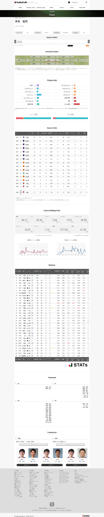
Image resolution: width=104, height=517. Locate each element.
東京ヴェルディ (17, 480)
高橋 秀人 (48, 403)
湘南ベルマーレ (32, 484)
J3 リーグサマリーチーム (64, 480)
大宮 (24, 300)
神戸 (24, 278)
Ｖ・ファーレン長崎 (18, 496)
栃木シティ (31, 480)
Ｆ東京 (27, 137)
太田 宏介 (85, 392)
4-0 (29, 315)
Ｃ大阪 (24, 290)
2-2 (29, 325)
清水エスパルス (17, 485)
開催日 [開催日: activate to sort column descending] (19, 271)
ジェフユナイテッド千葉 (19, 476)
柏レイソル (16, 477)
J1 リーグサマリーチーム (64, 472)
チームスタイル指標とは (79, 480)
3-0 (29, 305)
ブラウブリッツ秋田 (33, 476)
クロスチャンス (66, 88)
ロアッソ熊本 (46, 494)
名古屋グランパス (17, 486)
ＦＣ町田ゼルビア (17, 481)
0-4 (29, 280)
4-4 (29, 323)
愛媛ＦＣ (46, 490)
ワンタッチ (29, 88)
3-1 (29, 283)
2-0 (29, 290)
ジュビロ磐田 (31, 489)
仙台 (24, 313)
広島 (24, 288)
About (71, 7)
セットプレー (28, 97)
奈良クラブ (46, 485)
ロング (30, 94)
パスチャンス (66, 91)
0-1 (29, 288)
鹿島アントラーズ (17, 472)
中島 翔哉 (48, 420)
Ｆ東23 (27, 152)
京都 (27, 183)
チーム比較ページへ (33, 444)
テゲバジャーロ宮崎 (33, 496)
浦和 (24, 298)
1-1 (29, 275)
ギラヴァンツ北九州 (48, 492)
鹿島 (24, 308)
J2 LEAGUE (31, 470)
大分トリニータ (32, 495)
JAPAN (51, 7)
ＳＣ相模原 (46, 476)
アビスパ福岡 (16, 495)
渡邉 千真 (85, 403)
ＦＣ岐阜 (46, 481)
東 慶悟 (49, 418)
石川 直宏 (48, 413)
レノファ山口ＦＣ (47, 487)
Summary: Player (41, 7)
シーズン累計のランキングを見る (80, 235)
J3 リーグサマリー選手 (64, 481)
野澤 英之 (48, 417)
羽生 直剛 (48, 415)
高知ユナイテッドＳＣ (48, 491)
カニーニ (86, 395)
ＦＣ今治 (31, 492)
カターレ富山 (31, 487)
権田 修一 (48, 388)
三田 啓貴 (48, 407)
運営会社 (57, 508)
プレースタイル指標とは (79, 479)
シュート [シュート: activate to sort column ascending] (61, 133)
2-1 (29, 285)
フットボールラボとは (79, 475)
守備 (69, 101)
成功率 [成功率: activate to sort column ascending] (67, 133)
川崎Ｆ (24, 280)
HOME (20, 7)
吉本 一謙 (85, 393)
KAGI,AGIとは (77, 477)
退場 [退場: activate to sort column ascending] (84, 133)
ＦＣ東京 (16, 479)
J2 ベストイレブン (63, 479)
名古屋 (27, 162)
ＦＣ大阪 (46, 484)
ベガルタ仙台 (31, 475)
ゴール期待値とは (78, 482)
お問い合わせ (62, 508)
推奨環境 (44, 508)
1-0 (29, 293)
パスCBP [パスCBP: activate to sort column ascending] (62, 271)
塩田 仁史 (48, 387)
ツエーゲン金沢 (47, 480)
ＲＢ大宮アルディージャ (34, 481)
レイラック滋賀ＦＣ (48, 482)
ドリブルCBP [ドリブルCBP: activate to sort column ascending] (72, 272)
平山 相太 (85, 407)
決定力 (31, 85)
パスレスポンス (29, 101)
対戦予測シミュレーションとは (80, 481)
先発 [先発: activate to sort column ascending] (38, 133)
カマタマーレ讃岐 (47, 489)
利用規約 (40, 508)
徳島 (24, 303)
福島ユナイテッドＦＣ (48, 472)
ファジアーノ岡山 (17, 492)
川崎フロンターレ (17, 482)
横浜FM (24, 293)
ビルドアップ (66, 94)
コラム (76, 472)
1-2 (29, 278)
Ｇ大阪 (24, 305)
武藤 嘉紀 (48, 410)
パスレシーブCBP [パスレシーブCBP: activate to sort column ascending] (77, 272)
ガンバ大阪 (16, 489)
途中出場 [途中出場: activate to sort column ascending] (44, 133)
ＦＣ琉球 (46, 496)
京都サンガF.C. (17, 487)
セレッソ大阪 (16, 490)
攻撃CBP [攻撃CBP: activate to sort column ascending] (57, 271)
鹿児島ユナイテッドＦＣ (49, 495)
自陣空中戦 (67, 97)
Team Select (82, 7)
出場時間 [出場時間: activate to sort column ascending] (49, 133)
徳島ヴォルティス (32, 491)
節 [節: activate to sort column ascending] (16, 271)
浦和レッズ (16, 475)
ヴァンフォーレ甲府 (33, 485)
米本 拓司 (48, 405)
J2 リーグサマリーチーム (64, 476)
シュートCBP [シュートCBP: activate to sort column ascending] (82, 272)
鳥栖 (24, 285)
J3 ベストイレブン (63, 482)
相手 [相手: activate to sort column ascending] (24, 271)
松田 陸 (86, 397)
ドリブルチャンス (65, 85)
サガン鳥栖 (31, 494)
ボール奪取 (67, 104)
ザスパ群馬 (46, 475)
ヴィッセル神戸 (17, 491)
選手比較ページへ (70, 444)
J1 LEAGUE (16, 470)
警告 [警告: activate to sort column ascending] (78, 133)
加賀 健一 (85, 390)
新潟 (24, 310)
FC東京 (27, 141)
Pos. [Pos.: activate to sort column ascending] (40, 271)
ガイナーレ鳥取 (47, 486)
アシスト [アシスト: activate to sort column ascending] (73, 133)
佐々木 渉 (48, 422)
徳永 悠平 (85, 387)
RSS (87, 45)
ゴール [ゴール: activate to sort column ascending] (55, 133)
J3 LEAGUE (46, 470)
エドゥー (86, 405)
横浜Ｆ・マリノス (17, 484)
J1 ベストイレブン (63, 475)
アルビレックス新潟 (33, 486)
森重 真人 (85, 388)
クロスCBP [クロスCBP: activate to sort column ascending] (67, 272)
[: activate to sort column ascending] (19, 133)
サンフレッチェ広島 (18, 494)
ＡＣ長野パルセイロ (48, 479)
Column (62, 7)
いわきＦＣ (31, 479)
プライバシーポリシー (51, 508)
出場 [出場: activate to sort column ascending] (32, 133)
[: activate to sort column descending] (16, 133)
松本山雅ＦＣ (46, 477)
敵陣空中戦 (30, 104)
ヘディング (29, 91)
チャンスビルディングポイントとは (43, 235)
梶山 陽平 (48, 408)
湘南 (27, 173)
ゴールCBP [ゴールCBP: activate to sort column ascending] (87, 272)
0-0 (29, 303)
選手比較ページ (27, 465)
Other (76, 470)
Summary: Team (30, 7)
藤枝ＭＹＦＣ (31, 490)
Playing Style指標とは (73, 108)
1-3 (29, 350)
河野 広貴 (48, 412)
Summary (61, 470)
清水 (24, 283)
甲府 (24, 275)
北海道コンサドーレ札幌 (34, 472)
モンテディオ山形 (32, 477)
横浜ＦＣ (31, 482)
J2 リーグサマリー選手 (64, 477)
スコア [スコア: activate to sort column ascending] (28, 271)
